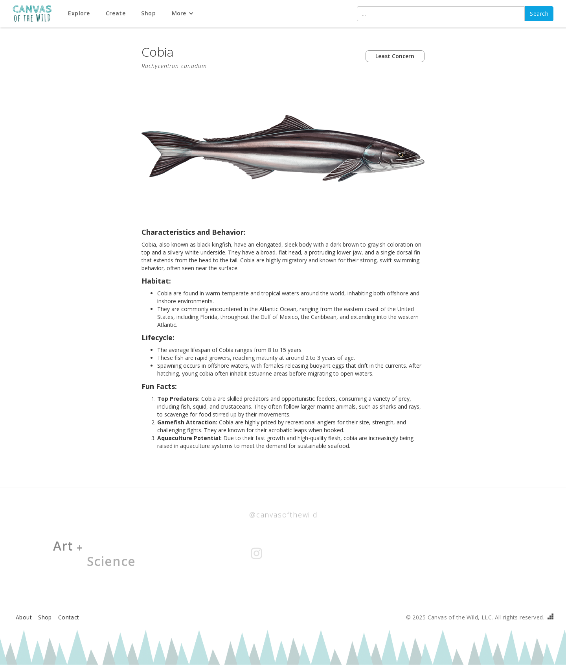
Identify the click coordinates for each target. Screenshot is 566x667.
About (24, 617)
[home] (36, 14)
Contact (68, 617)
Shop (45, 617)
